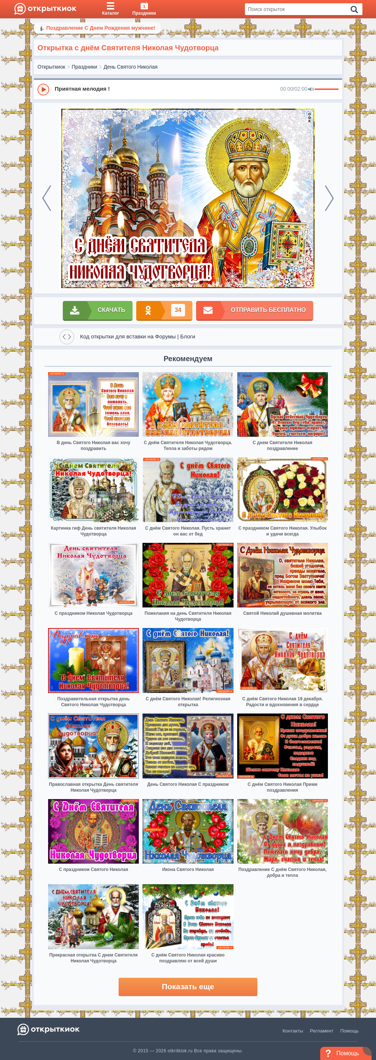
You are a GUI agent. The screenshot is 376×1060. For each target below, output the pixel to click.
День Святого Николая (131, 67)
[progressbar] (327, 89)
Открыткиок (51, 67)
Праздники (84, 67)
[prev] (47, 198)
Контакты (292, 1031)
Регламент (321, 1031)
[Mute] (311, 89)
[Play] (43, 89)
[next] (329, 198)
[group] (188, 89)
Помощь (349, 1031)
